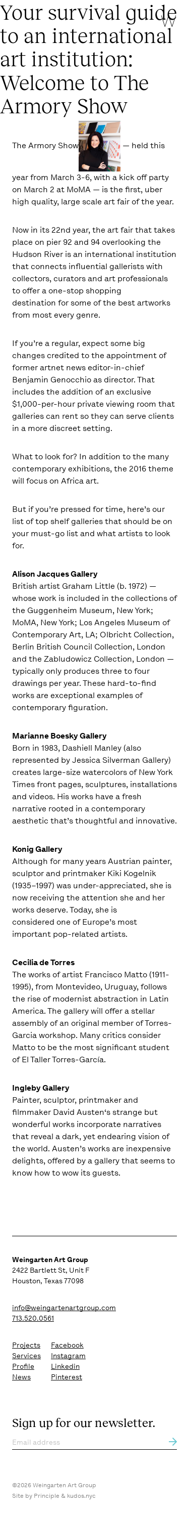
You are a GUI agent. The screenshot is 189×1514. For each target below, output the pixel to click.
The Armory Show (45, 145)
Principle (46, 1496)
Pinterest (66, 1376)
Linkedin (65, 1366)
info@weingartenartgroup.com (64, 1307)
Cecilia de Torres (43, 962)
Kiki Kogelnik (131, 873)
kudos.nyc (81, 1496)
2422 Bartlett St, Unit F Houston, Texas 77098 (50, 1270)
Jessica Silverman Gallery (120, 760)
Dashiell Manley (91, 748)
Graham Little (88, 586)
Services (26, 1355)
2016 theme (151, 468)
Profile (23, 1366)
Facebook (67, 1345)
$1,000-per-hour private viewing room (84, 404)
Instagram (68, 1355)
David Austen (78, 1112)
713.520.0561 (33, 1318)
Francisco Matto (116, 974)
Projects (26, 1345)
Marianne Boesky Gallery (59, 735)
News (21, 1376)
